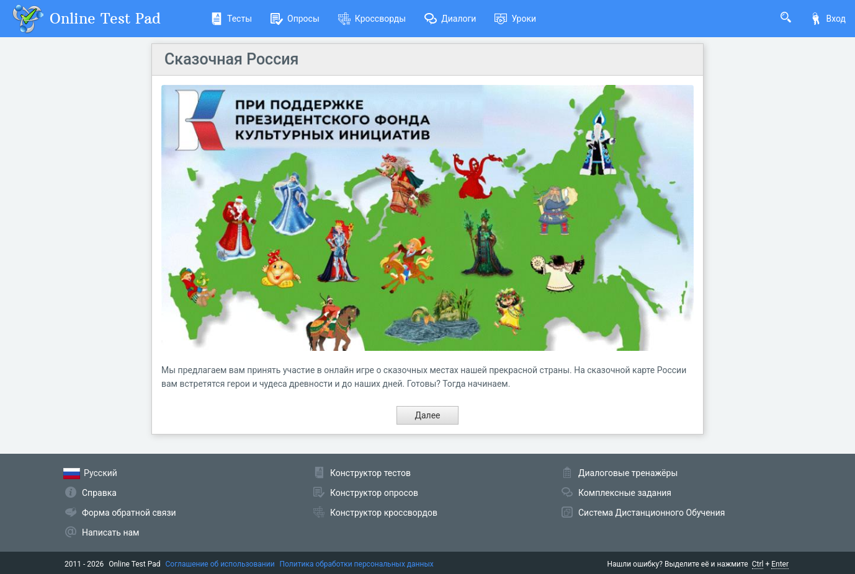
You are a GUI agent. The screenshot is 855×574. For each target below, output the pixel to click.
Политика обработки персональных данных (357, 564)
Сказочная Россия (231, 59)
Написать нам (110, 532)
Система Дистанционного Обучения (651, 513)
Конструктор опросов (374, 493)
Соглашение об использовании (220, 564)
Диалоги (450, 18)
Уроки (515, 18)
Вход (828, 18)
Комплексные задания (624, 493)
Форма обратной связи (129, 513)
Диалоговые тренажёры (628, 473)
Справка (99, 493)
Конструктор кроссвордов (383, 513)
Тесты (231, 18)
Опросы (295, 18)
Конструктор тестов (370, 473)
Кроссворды (372, 18)
